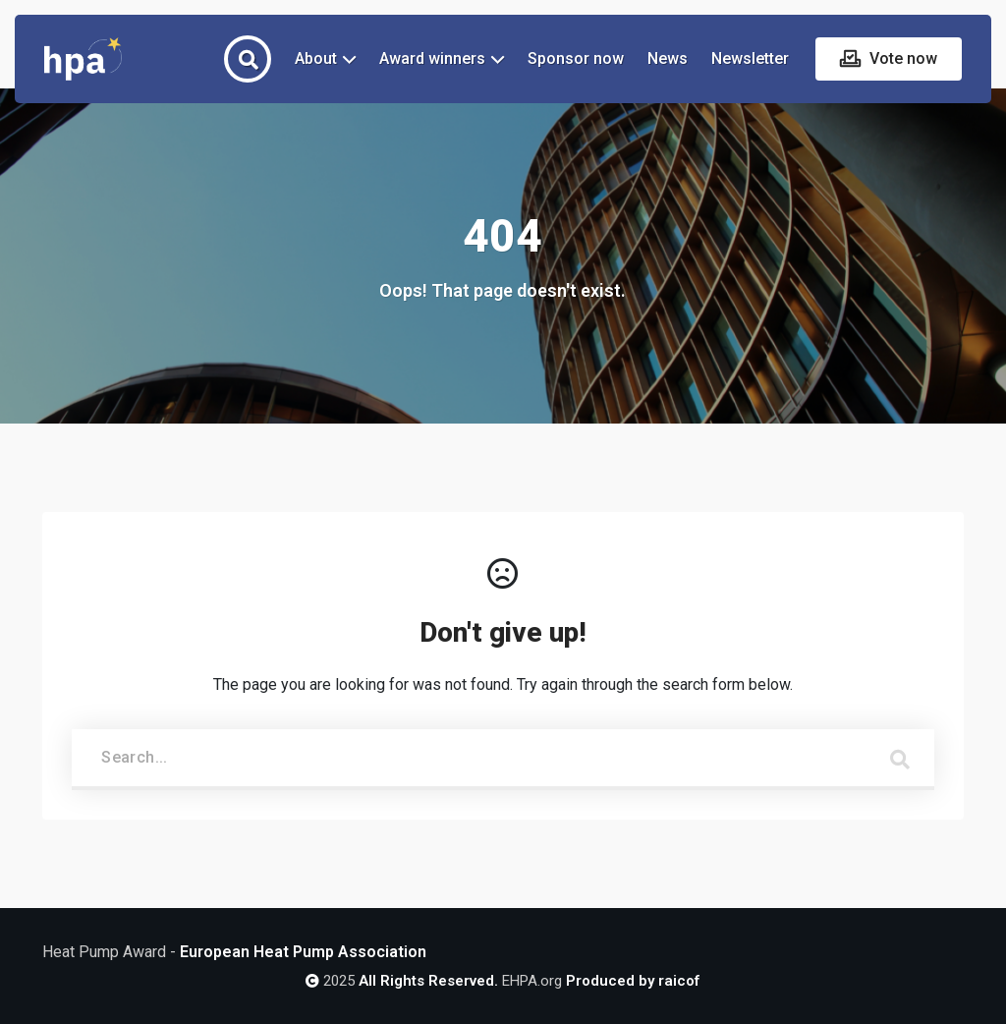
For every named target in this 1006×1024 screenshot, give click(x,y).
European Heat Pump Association (303, 951)
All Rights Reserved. (428, 981)
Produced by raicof (632, 981)
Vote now (901, 58)
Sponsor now (576, 58)
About (316, 58)
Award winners (432, 58)
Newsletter (750, 58)
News (667, 58)
